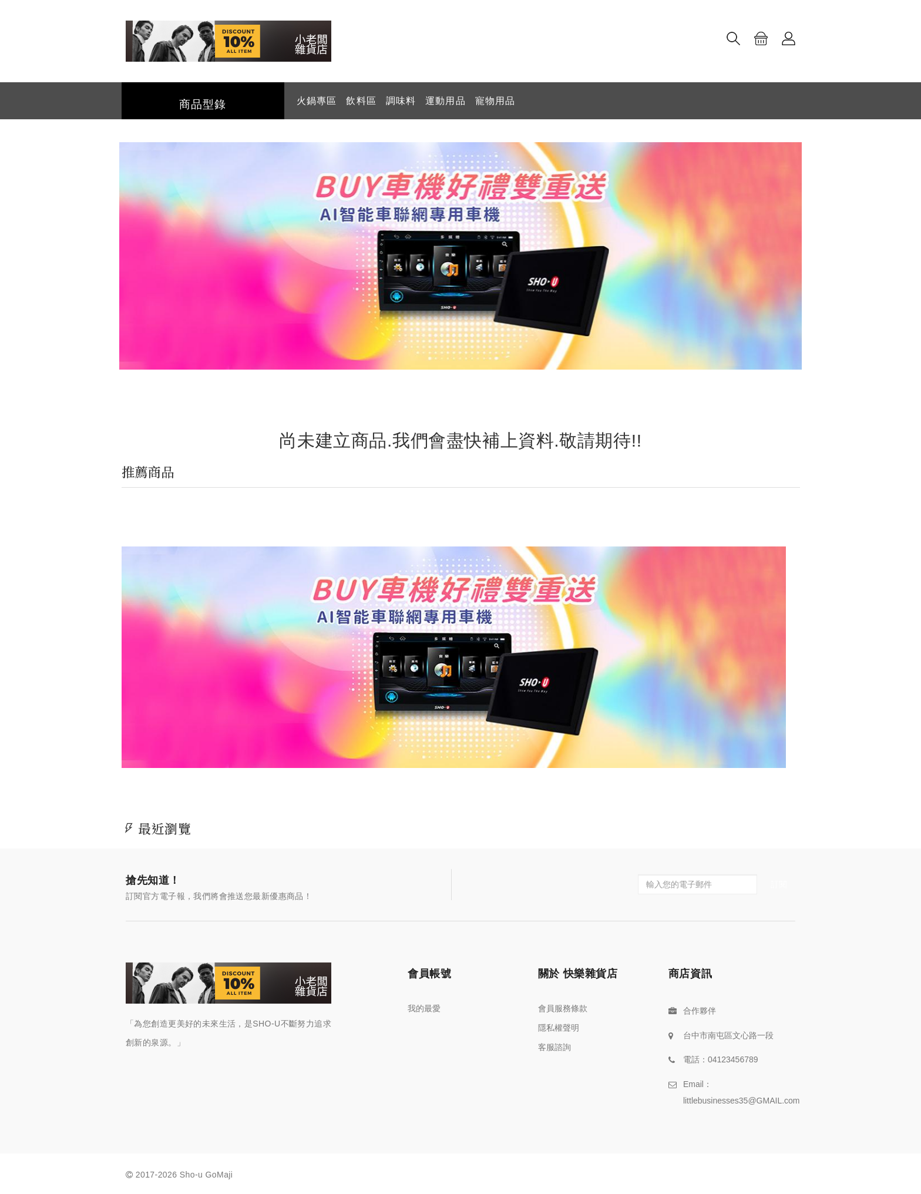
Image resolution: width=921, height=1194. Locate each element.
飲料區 (361, 101)
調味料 (401, 101)
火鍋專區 (317, 101)
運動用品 (445, 101)
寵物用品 (495, 101)
